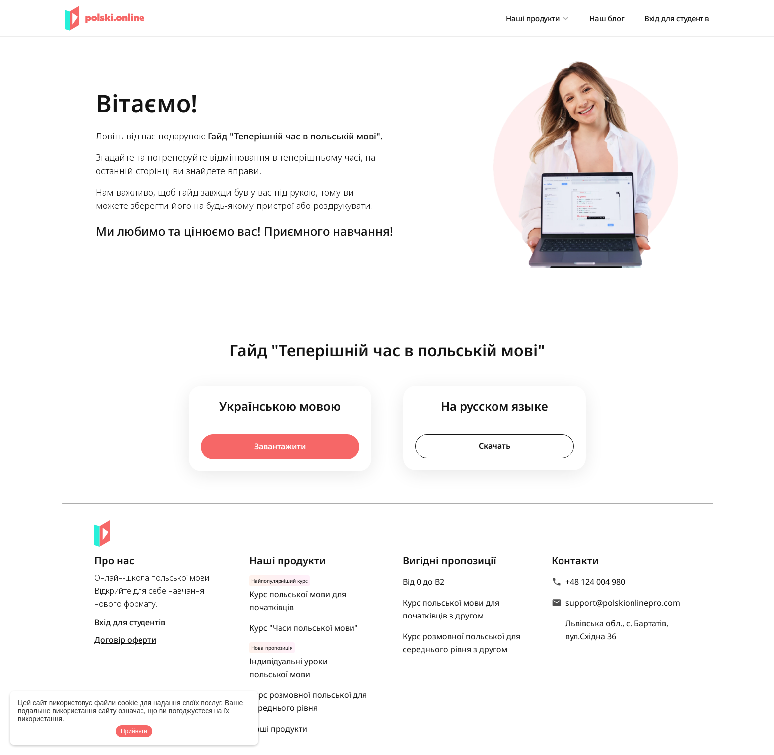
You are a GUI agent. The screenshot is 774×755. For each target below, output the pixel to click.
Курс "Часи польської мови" (303, 627)
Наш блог (607, 18)
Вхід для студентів (676, 18)
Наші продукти (278, 728)
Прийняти (134, 731)
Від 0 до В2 (423, 581)
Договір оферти (125, 639)
